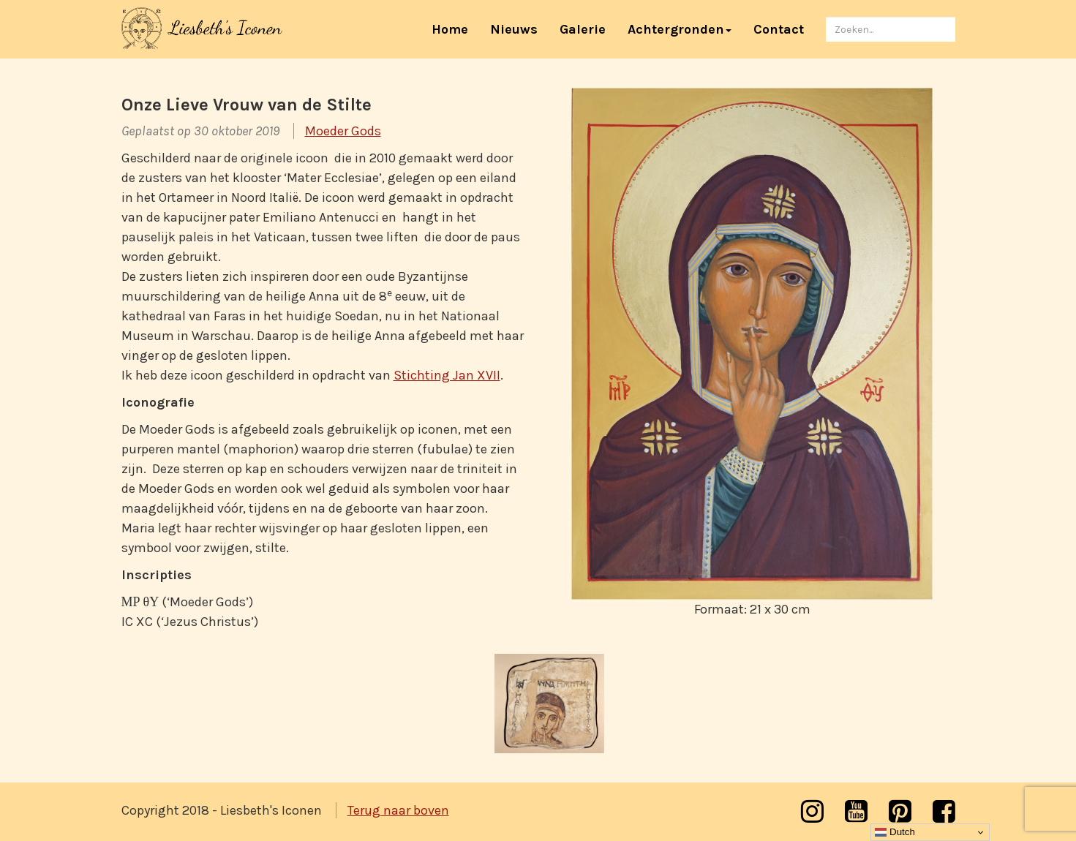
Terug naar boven (398, 810)
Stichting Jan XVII (447, 375)
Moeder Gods (343, 131)
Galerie (583, 29)
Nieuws (514, 29)
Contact (778, 29)
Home (455, 28)
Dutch (895, 832)
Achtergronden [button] (679, 29)
